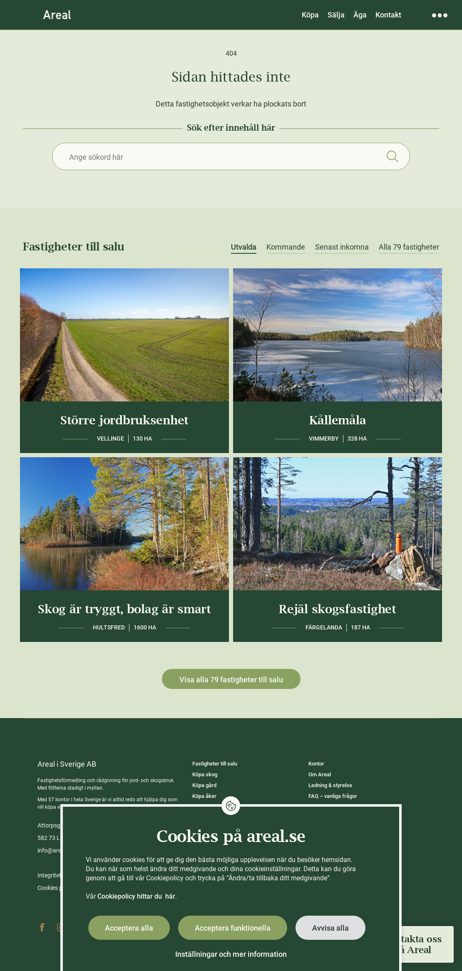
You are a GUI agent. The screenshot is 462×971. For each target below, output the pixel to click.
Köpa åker (204, 796)
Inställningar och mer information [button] (231, 954)
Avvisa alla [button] (330, 928)
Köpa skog (204, 774)
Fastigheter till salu (214, 763)
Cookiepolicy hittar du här (136, 896)
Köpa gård (204, 785)
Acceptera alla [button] (129, 928)
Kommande (285, 247)
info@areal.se (55, 850)
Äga (360, 14)
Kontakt (388, 14)
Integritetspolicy (58, 875)
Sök (392, 156)
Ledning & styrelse (330, 785)
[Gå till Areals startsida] (57, 14)
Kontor (316, 763)
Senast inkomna (342, 247)
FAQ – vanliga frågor (332, 796)
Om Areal (319, 774)
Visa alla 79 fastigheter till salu (231, 679)
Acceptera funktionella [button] (233, 928)
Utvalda (243, 247)
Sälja (336, 14)
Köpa (310, 14)
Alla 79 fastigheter (409, 247)
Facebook (42, 927)
